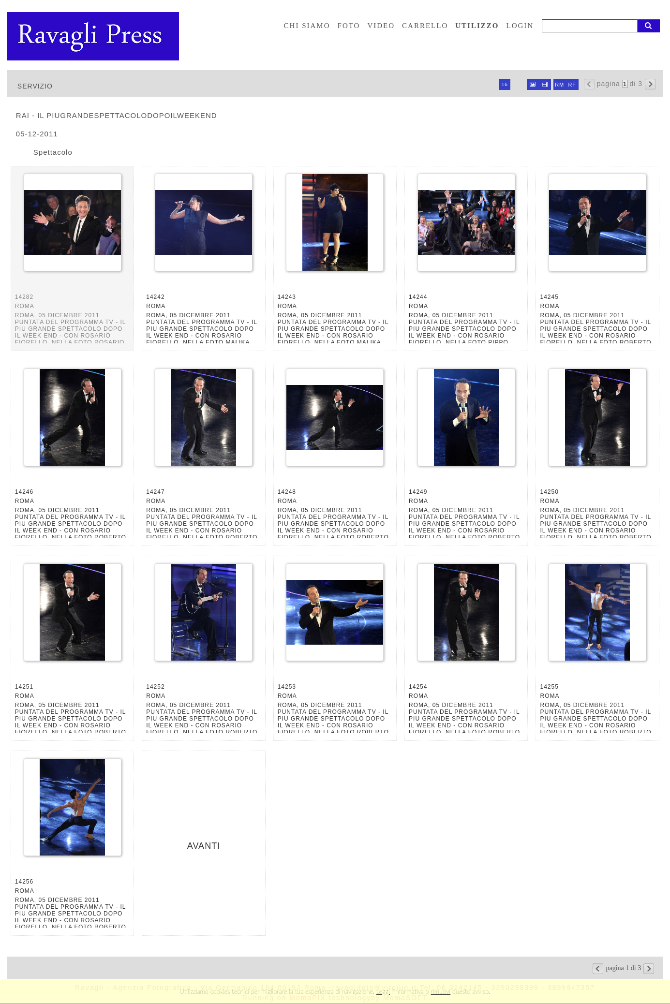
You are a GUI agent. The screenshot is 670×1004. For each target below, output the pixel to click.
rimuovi (441, 991)
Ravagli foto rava (94, 36)
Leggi (383, 991)
